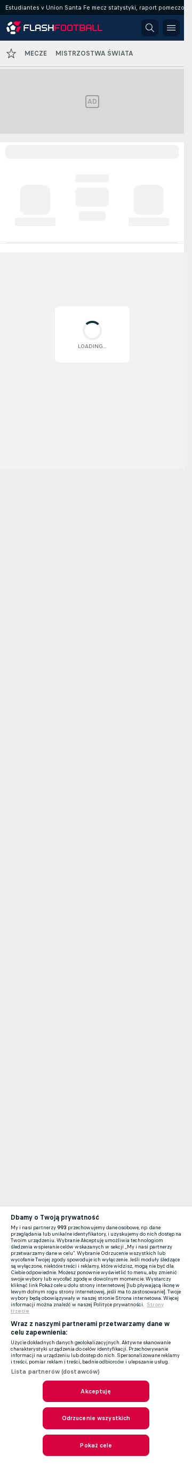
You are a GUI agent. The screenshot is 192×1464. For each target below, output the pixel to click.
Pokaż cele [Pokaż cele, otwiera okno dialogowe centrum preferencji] (95, 1445)
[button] (149, 27)
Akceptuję (96, 1391)
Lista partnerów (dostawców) (55, 1371)
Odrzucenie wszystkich (96, 1418)
